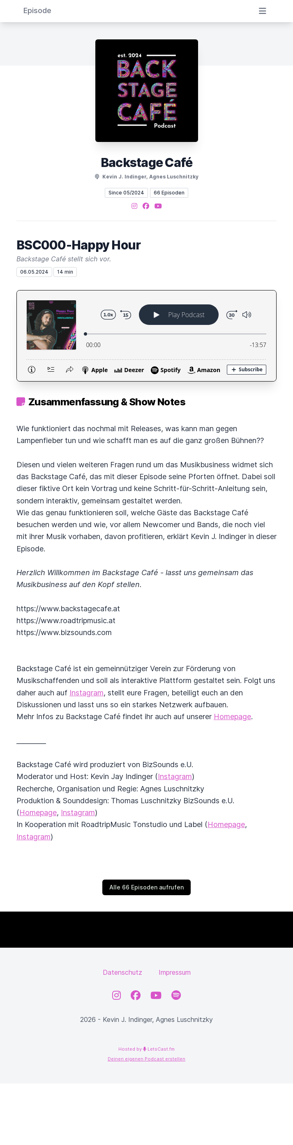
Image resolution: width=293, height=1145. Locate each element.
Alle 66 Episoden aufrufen (146, 887)
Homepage (232, 716)
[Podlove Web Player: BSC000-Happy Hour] (146, 335)
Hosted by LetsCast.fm (146, 1049)
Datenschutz (122, 972)
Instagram (86, 692)
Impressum (175, 972)
